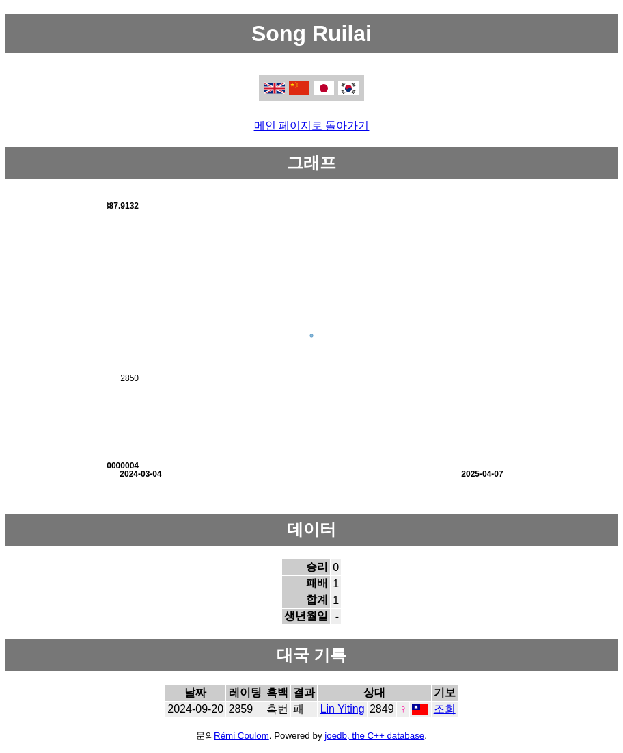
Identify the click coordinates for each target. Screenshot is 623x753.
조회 (445, 709)
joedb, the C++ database (374, 735)
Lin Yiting (342, 709)
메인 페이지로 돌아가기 (312, 125)
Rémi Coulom (241, 735)
